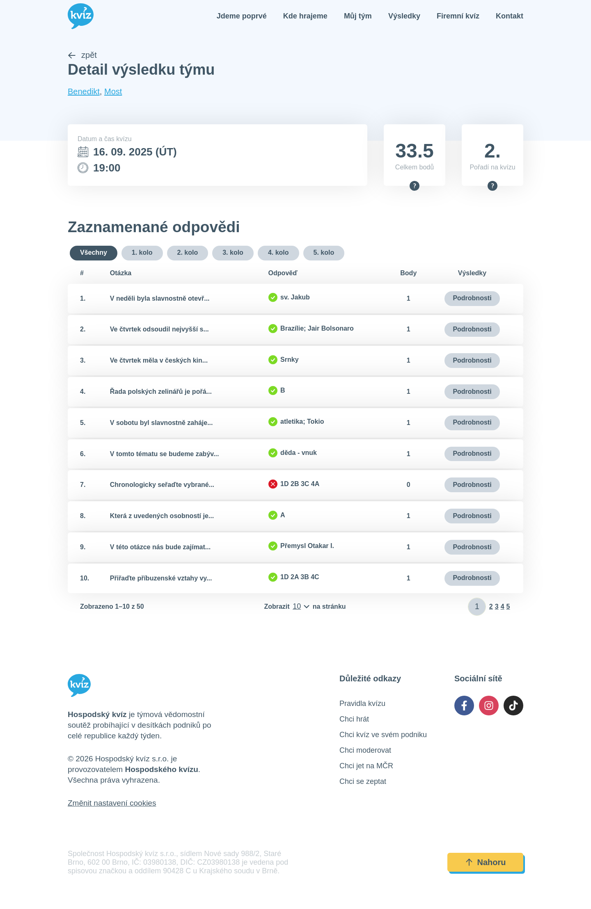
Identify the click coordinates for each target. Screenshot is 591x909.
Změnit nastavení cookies (112, 803)
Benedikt (84, 92)
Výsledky (404, 16)
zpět (82, 55)
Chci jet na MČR (366, 767)
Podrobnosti (472, 298)
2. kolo (187, 253)
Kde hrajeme (305, 16)
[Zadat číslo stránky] (477, 607)
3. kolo (232, 253)
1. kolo (142, 253)
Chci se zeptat (362, 782)
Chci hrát (354, 720)
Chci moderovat (365, 751)
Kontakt (509, 16)
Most (113, 92)
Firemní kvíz (458, 16)
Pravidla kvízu (362, 704)
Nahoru (485, 863)
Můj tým (358, 16)
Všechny (93, 253)
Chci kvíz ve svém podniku (383, 735)
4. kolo (278, 253)
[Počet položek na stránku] (305, 607)
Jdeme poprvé (242, 16)
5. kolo (324, 253)
